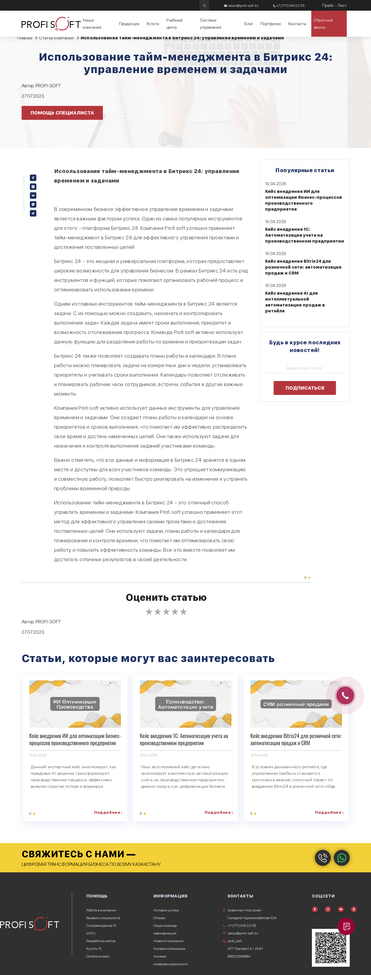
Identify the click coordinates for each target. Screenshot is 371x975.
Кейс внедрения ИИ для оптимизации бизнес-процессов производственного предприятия (75, 739)
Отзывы (159, 918)
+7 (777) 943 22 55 (242, 926)
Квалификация (164, 933)
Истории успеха (166, 910)
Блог (248, 23)
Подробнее (107, 812)
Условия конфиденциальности (170, 960)
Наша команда (165, 926)
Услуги (152, 23)
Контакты (297, 23)
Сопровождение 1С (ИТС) (101, 929)
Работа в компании (101, 910)
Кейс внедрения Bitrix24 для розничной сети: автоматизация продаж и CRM (303, 267)
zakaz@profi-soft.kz (243, 933)
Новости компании (168, 941)
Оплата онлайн (98, 956)
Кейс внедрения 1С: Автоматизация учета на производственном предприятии (304, 235)
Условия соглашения (169, 949)
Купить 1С (94, 949)
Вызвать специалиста (103, 918)
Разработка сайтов (100, 941)
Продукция (129, 23)
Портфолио (270, 23)
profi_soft (235, 941)
